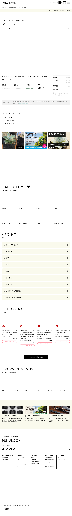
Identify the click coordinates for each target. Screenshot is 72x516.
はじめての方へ (5, 458)
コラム (32, 458)
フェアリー (16, 390)
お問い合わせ (5, 460)
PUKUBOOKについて (8, 456)
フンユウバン (39, 223)
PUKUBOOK (9, 3)
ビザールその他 (21, 468)
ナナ (26, 390)
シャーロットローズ (59, 223)
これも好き (8, 118)
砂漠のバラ (5, 208)
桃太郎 (20, 208)
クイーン (50, 390)
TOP (68, 445)
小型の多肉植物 (21, 458)
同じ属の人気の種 (9, 123)
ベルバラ (38, 208)
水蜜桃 (3, 390)
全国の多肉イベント (49, 458)
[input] (54, 2)
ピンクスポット (63, 390)
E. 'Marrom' (10, 77)
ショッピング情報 (9, 120)
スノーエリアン (6, 223)
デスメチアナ (57, 208)
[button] (60, 2)
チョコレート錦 (23, 223)
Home (50, 10)
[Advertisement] (36, 167)
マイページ (61, 456)
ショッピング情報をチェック (36, 357)
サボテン (20, 460)
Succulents (55, 10)
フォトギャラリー (35, 461)
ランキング (33, 460)
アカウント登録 (62, 460)
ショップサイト (8, 342)
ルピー (38, 390)
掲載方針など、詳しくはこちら (25, 103)
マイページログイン (63, 458)
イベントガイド (49, 456)
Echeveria (62, 10)
